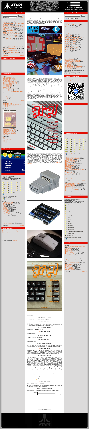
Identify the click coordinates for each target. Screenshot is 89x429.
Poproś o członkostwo (78, 9)
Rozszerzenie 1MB (69, 257)
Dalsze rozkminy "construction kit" (10, 30)
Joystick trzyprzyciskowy (70, 259)
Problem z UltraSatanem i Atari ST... (73, 39)
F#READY (67, 162)
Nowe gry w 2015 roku (7, 90)
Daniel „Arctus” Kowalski (70, 163)
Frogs (4, 204)
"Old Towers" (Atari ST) (8, 202)
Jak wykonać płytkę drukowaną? (72, 262)
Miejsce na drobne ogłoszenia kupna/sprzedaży (75, 190)
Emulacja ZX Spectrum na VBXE (10, 88)
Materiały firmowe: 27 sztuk (8, 131)
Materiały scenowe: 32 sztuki (9, 129)
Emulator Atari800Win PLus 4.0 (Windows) (12, 104)
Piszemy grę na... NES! (8, 32)
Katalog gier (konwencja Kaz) (8, 176)
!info (76, 143)
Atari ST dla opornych (7, 94)
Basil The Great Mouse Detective (10, 218)
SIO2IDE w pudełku (69, 268)
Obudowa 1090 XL (7, 28)
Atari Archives (6, 141)
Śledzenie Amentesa (69, 167)
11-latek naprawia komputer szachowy (11, 52)
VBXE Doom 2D (68, 31)
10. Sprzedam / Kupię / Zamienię (72, 67)
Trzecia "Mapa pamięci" (8, 39)
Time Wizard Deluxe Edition (9, 41)
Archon (4, 215)
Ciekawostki (67, 28)
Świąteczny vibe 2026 (70, 43)
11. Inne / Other (68, 68)
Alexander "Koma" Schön (70, 173)
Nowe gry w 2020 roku (7, 84)
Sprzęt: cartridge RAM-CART (71, 189)
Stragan (66, 182)
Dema (76, 18)
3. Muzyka (68, 208)
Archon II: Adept (6, 212)
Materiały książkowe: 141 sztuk (9, 130)
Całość (5, 198)
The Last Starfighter (7, 216)
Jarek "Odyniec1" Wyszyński (71, 175)
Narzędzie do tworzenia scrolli (9, 79)
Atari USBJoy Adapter (70, 185)
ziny (76, 151)
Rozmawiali (67, 156)
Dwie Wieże (5, 217)
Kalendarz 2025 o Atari (7, 29)
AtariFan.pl (57, 162)
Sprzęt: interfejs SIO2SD (70, 193)
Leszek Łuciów (68, 168)
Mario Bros (5, 208)
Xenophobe (5, 209)
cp (84, 139)
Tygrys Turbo (68, 255)
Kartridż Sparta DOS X (7, 80)
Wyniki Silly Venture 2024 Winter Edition (11, 44)
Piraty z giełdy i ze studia (70, 41)
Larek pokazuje (6, 87)
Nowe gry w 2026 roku (7, 77)
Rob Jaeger (67, 171)
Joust (4, 206)
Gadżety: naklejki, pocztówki (71, 188)
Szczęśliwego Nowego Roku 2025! (10, 36)
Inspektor (5, 222)
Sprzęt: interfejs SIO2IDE (70, 192)
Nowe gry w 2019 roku (7, 85)
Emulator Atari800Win (7, 103)
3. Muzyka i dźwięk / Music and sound (73, 60)
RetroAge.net (68, 51)
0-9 (3, 182)
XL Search (5, 143)
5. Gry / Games (68, 62)
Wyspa (4, 214)
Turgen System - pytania (70, 26)
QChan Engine (6, 98)
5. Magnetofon (69, 213)
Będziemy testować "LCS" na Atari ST (11, 33)
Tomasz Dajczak (68, 159)
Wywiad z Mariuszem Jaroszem (72, 157)
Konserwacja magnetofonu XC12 (10, 83)
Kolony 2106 (5, 211)
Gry (68, 18)
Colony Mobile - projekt (7, 233)
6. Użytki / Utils (68, 63)
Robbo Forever (6, 210)
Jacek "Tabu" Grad (69, 172)
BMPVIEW (5, 93)
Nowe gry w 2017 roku (7, 86)
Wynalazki (66, 245)
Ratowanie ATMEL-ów (70, 252)
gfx (84, 141)
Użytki (72, 18)
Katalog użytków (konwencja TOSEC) (72, 237)
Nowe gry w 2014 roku (7, 96)
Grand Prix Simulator (7, 223)
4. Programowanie (70, 211)
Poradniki (4, 76)
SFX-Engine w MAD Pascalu (9, 78)
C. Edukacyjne (69, 225)
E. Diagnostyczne (69, 229)
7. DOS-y (67, 217)
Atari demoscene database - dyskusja (10, 231)
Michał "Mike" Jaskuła (70, 161)
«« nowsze (5, 55)
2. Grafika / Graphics (69, 59)
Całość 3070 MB (7, 194)
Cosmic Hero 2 (68, 35)
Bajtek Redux (5, 134)
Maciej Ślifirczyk (68, 174)
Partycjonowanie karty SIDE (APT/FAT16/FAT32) (13, 91)
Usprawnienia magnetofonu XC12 (10, 81)
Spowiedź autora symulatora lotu (10, 50)
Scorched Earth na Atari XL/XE (71, 47)
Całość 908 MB (69, 235)
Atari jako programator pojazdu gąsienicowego (75, 246)
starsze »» (22, 55)
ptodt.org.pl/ (29, 163)
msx (80, 145)
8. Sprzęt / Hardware (69, 65)
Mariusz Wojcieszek (69, 165)
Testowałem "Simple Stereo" (71, 256)
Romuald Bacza (68, 166)
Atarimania (5, 140)
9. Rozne (67, 221)
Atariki (4, 137)
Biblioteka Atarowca (6, 108)
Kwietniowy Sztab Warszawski (71, 49)
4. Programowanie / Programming (72, 61)
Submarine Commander (8, 203)
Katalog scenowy (68, 138)
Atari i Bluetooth (68, 248)
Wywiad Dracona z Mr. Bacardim (72, 158)
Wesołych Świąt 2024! (7, 38)
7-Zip (13, 198)
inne (13, 192)
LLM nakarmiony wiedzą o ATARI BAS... (73, 37)
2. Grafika (68, 206)
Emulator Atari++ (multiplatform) (9, 105)
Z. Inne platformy (69, 233)
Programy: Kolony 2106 (70, 186)
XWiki (4, 138)
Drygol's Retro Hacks (7, 142)
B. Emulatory (68, 223)
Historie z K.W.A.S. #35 (8, 40)
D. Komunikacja (69, 227)
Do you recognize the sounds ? (72, 53)
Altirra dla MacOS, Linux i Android (72, 24)
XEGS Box (67, 266)
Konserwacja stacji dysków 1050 (10, 82)
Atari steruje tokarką (69, 269)
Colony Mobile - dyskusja (7, 232)
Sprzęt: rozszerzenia (69, 187)
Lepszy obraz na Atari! (7, 25)
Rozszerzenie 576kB (69, 264)
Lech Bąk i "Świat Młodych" (71, 160)
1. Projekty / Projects (69, 58)
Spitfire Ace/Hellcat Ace (8, 213)
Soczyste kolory (68, 265)
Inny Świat (5, 221)
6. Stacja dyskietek (70, 215)
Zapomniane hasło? (69, 9)
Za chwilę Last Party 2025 (8, 35)
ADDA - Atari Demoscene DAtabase (72, 135)
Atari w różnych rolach (70, 267)
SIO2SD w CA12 (68, 251)
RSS (21, 17)
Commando (5, 207)
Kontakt (3, 146)
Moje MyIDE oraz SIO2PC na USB (72, 260)
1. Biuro (67, 204)
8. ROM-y (68, 219)
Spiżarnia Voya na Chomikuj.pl (9, 133)
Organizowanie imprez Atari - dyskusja (10, 230)
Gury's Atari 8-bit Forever (8, 139)
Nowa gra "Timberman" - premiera (72, 33)
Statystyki (4, 234)
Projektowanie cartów (69, 253)
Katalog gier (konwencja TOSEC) (9, 196)
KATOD (67, 164)
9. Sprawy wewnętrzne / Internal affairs (73, 66)
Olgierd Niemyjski (69, 177)
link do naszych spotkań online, (72, 80)
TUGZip (16, 198)
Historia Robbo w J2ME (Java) (9, 48)
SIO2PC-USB (68, 249)
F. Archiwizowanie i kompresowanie (74, 231)
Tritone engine (6, 97)
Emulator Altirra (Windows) (8, 106)
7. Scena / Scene (69, 64)
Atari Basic (67, 45)
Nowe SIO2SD (68, 250)
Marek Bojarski (68, 176)
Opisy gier (4, 201)
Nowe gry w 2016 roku (7, 89)
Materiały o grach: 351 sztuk (9, 132)
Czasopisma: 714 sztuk (8, 128)
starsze (22, 100)
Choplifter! (5, 205)
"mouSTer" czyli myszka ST (71, 184)
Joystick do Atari (68, 254)
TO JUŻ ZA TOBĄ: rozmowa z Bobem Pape (74, 169)
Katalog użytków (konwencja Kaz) (72, 199)
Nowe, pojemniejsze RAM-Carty (72, 183)
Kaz (39, 321)
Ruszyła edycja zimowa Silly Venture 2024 (12, 46)
